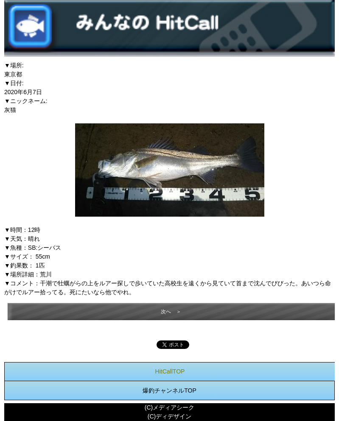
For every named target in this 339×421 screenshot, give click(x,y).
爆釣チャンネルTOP (169, 390)
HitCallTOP (170, 371)
